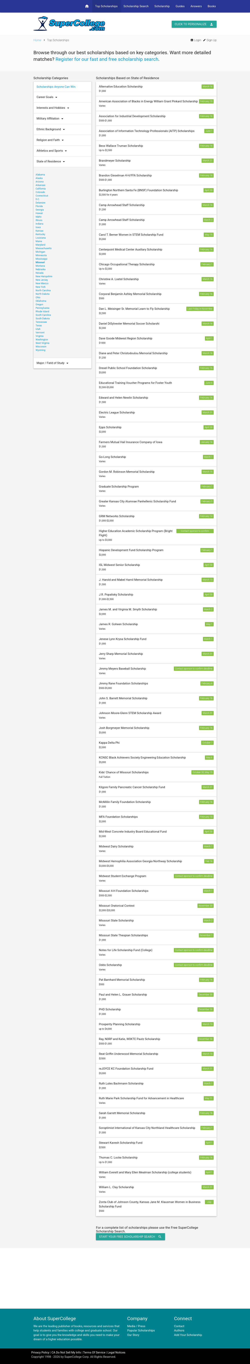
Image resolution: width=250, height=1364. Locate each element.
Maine (39, 241)
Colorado (40, 192)
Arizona (40, 181)
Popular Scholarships (141, 1330)
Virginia (39, 336)
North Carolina (43, 290)
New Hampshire (44, 276)
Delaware (40, 202)
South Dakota (43, 318)
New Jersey (42, 280)
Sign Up (209, 40)
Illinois (39, 220)
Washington (42, 339)
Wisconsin (41, 346)
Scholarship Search (135, 6)
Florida (39, 206)
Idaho (38, 216)
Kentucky (40, 234)
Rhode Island (42, 311)
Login (195, 40)
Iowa (38, 227)
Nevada (39, 273)
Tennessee (41, 322)
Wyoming (40, 350)
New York (41, 287)
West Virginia (42, 343)
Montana (40, 266)
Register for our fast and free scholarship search (106, 59)
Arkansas (40, 185)
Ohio (38, 297)
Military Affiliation (51, 118)
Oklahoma (41, 301)
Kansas (39, 230)
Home (37, 40)
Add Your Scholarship (188, 1335)
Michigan (40, 251)
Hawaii (39, 213)
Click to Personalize (194, 24)
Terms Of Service (94, 1352)
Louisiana (41, 237)
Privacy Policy (40, 1352)
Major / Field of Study (53, 363)
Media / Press (136, 1326)
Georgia (40, 209)
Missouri (40, 262)
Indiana (39, 223)
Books (212, 6)
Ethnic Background (52, 129)
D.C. (38, 199)
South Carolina (43, 315)
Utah (38, 329)
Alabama (40, 174)
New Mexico (42, 283)
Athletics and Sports (53, 151)
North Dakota (42, 294)
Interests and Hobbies (54, 108)
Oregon (39, 304)
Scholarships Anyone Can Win (56, 87)
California (41, 188)
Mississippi (41, 259)
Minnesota (41, 255)
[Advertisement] (125, 1278)
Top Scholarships (106, 6)
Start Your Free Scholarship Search (130, 1236)
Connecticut (42, 195)
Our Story (133, 1335)
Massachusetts (44, 248)
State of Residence (52, 161)
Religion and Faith (51, 140)
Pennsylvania (42, 308)
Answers (196, 6)
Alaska (39, 178)
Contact (179, 1326)
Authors (179, 1330)
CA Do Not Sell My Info (66, 1352)
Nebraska (41, 269)
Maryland (40, 244)
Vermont (40, 332)
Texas (39, 325)
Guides (180, 6)
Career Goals (48, 97)
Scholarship (162, 6)
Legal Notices (116, 1352)
